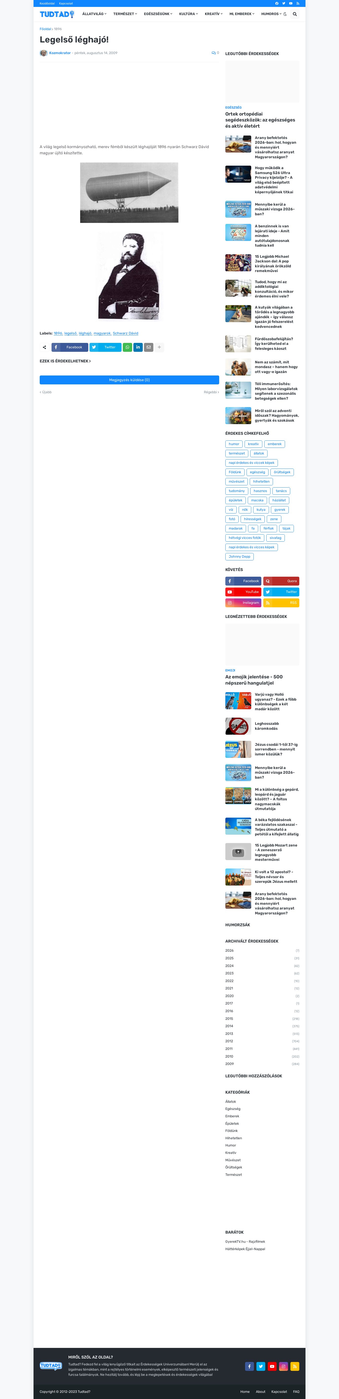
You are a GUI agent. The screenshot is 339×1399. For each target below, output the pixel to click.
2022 (262, 981)
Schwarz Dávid (125, 333)
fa (253, 528)
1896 (58, 29)
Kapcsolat (66, 3)
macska (257, 500)
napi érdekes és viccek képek (251, 463)
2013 (262, 1034)
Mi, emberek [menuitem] (240, 14)
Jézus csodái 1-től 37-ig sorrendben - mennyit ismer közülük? (276, 749)
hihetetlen (261, 481)
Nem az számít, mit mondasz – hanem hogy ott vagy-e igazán (276, 367)
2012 (262, 1041)
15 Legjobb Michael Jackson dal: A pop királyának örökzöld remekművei (273, 263)
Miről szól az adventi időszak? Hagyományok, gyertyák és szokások (277, 416)
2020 (262, 996)
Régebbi (210, 392)
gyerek (279, 510)
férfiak (269, 528)
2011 (262, 1049)
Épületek (232, 1124)
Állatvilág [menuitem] (93, 14)
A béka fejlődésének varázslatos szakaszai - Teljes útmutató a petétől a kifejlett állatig (277, 827)
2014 (262, 1026)
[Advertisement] (129, 103)
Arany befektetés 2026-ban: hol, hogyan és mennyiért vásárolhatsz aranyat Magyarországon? (275, 147)
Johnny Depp (239, 556)
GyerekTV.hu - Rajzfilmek (245, 1242)
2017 (262, 1003)
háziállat (279, 500)
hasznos (260, 491)
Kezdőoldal (47, 3)
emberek (275, 444)
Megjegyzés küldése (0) (129, 380)
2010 (262, 1056)
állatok (259, 453)
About (260, 1392)
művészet (236, 481)
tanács (281, 491)
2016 (262, 1011)
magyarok (102, 333)
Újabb (47, 392)
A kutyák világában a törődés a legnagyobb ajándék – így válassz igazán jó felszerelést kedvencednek (274, 317)
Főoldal (45, 29)
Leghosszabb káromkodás (267, 726)
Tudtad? (84, 1392)
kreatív (253, 444)
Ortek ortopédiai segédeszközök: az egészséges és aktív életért (260, 120)
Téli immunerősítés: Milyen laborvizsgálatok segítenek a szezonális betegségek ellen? (276, 391)
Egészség (232, 1109)
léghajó (85, 333)
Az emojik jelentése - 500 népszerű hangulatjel (254, 680)
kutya (261, 510)
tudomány (237, 491)
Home (245, 1392)
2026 (262, 950)
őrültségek (282, 472)
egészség (257, 472)
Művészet (233, 1160)
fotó (232, 519)
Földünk (235, 472)
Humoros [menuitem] (270, 14)
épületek (235, 500)
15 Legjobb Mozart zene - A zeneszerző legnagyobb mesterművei (276, 852)
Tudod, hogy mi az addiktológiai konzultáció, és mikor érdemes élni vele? (274, 289)
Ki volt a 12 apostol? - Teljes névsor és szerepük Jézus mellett (276, 877)
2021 (262, 988)
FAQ (296, 1392)
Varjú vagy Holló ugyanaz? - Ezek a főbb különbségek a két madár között (275, 701)
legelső (70, 333)
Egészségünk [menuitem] (156, 14)
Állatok (230, 1102)
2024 (262, 966)
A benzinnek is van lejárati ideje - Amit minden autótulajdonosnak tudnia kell (272, 236)
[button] (285, 14)
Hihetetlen (233, 1138)
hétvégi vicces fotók (245, 538)
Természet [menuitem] (123, 14)
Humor (230, 1145)
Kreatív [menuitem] (212, 14)
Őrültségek (233, 1167)
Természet (233, 1175)
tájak (286, 528)
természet (237, 453)
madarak (236, 528)
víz (231, 510)
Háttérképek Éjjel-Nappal (245, 1249)
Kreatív (230, 1153)
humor (234, 444)
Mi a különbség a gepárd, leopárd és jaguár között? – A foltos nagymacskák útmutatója (277, 799)
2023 (262, 973)
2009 (262, 1064)
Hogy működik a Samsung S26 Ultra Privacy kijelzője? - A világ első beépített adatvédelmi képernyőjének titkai (274, 180)
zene (274, 519)
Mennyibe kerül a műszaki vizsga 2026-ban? (275, 209)
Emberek (232, 1116)
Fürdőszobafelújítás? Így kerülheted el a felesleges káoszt (274, 344)
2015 (262, 1019)
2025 (262, 958)
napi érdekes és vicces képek (251, 547)
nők (245, 510)
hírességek (252, 519)
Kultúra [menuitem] (187, 14)
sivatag (275, 538)
